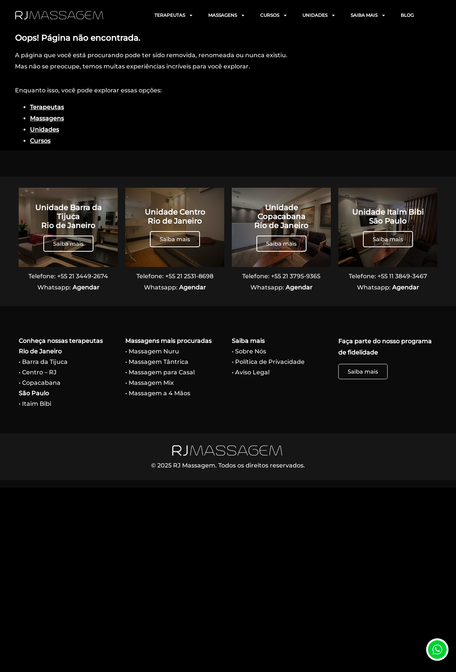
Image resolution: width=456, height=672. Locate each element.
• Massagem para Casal (160, 372)
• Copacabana (40, 382)
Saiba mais (68, 243)
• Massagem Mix (149, 382)
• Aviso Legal (250, 372)
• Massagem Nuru (152, 351)
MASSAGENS (226, 15)
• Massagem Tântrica (156, 361)
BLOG (407, 15)
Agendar (86, 287)
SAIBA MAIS (368, 15)
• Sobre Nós (249, 351)
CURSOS (273, 15)
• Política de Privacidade (268, 361)
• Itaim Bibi (35, 403)
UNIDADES (319, 15)
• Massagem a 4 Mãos (157, 393)
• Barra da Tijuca (43, 361)
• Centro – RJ (37, 372)
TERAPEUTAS (173, 15)
